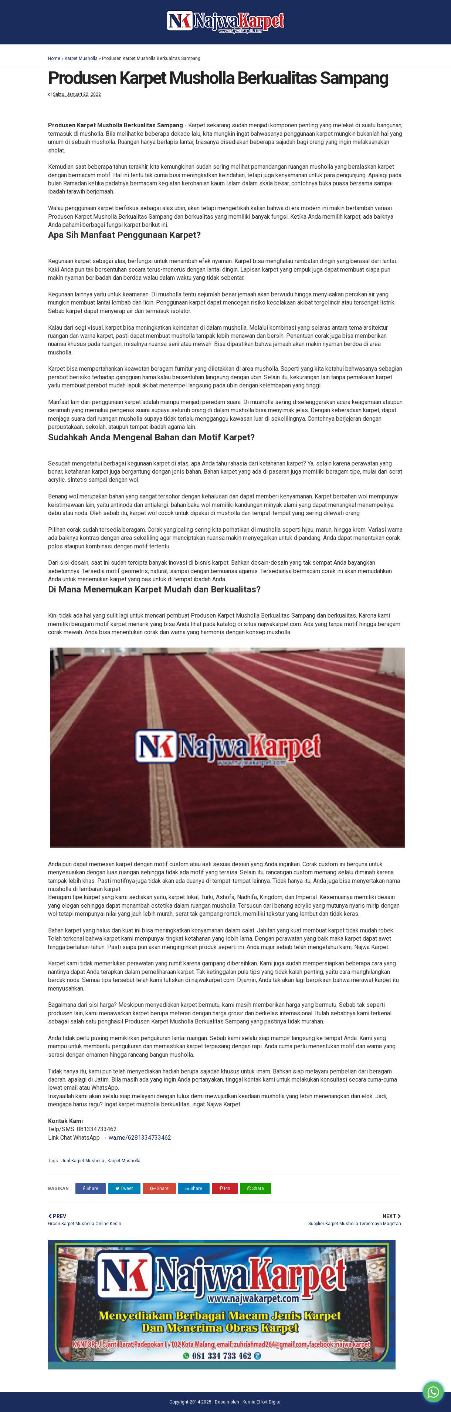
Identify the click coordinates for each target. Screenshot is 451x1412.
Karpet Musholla (81, 58)
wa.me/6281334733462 (140, 1137)
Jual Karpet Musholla (83, 1160)
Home (54, 58)
